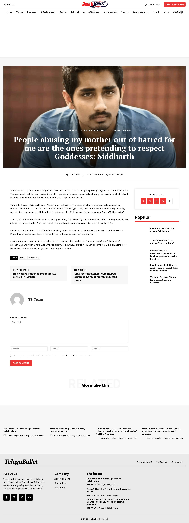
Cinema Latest (121, 130)
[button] (9, 4)
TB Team (75, 174)
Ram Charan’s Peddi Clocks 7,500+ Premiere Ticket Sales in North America (164, 268)
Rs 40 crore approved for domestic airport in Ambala (34, 275)
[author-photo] (5, 435)
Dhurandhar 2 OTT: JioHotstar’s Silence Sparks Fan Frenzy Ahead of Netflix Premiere (163, 254)
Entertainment (95, 130)
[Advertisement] (94, 36)
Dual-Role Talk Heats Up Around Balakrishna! (162, 229)
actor (23, 258)
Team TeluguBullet (16, 435)
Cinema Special (68, 130)
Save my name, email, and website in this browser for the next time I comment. (52, 356)
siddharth (34, 258)
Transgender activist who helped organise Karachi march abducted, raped (96, 276)
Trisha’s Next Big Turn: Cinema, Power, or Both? (162, 241)
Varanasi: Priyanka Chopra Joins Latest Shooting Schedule (163, 280)
